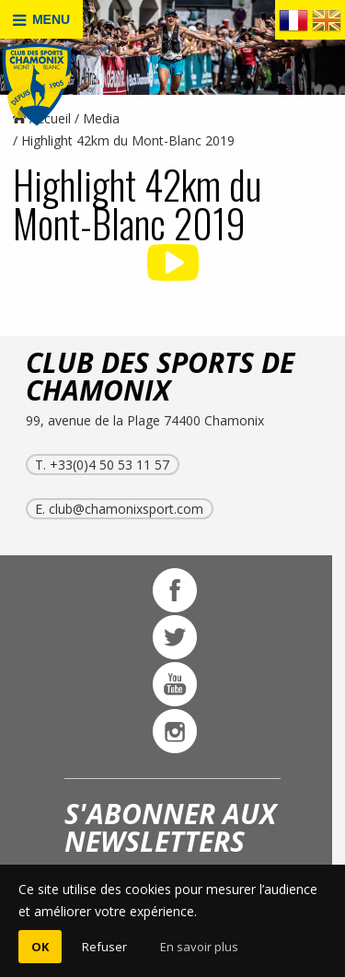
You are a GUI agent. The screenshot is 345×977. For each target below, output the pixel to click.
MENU (41, 20)
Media (101, 118)
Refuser (104, 946)
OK (40, 946)
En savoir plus (199, 946)
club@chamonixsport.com (126, 509)
